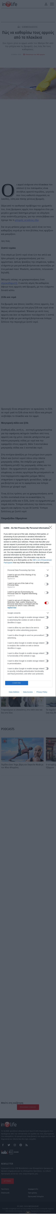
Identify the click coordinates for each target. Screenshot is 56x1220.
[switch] (46, 575)
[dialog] (28, 610)
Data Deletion (14, 693)
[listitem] (28, 569)
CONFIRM (17, 683)
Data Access (28, 693)
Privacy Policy (41, 693)
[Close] (51, 527)
